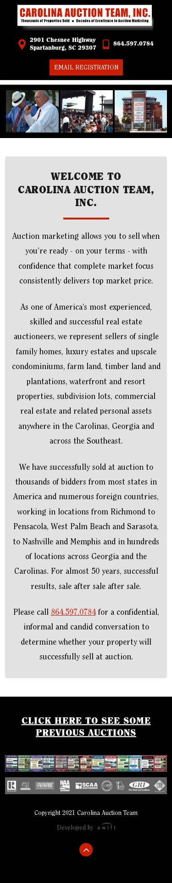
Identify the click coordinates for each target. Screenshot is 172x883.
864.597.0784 (133, 44)
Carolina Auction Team (86, 18)
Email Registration (86, 67)
